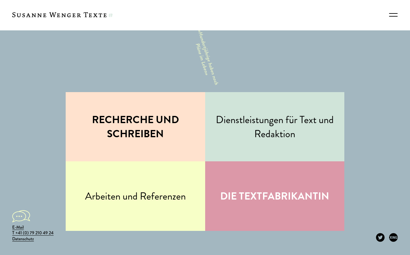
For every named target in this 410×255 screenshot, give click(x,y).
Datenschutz (23, 239)
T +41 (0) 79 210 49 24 (32, 233)
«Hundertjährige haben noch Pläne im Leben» (204, 57)
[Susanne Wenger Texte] (62, 15)
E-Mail (18, 227)
